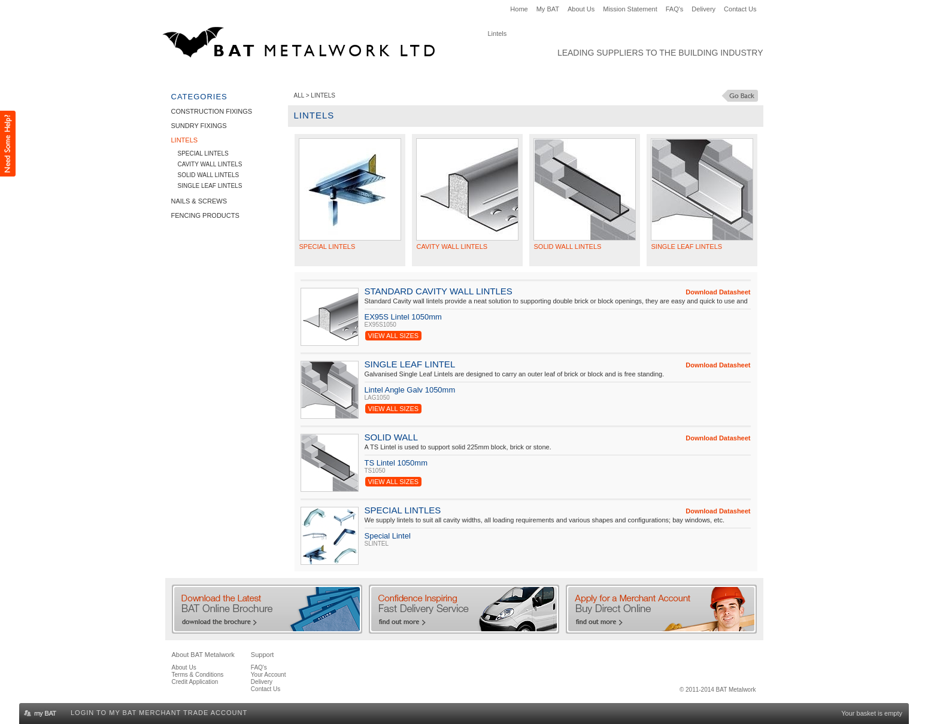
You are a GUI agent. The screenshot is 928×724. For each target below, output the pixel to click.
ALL (299, 95)
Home (518, 9)
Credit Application (195, 682)
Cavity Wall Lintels (210, 164)
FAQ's (675, 9)
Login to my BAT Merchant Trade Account (159, 712)
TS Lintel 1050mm (396, 462)
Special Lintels (203, 153)
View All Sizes (393, 335)
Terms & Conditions (198, 674)
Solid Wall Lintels (208, 175)
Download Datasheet (718, 292)
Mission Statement (630, 9)
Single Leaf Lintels (210, 185)
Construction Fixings (215, 75)
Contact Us (740, 9)
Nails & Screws (417, 75)
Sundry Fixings (302, 75)
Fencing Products (498, 75)
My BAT (547, 9)
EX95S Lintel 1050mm (403, 316)
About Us (581, 9)
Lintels (360, 75)
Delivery (703, 9)
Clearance (570, 75)
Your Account (268, 674)
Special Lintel (388, 535)
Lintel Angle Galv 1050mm (410, 389)
